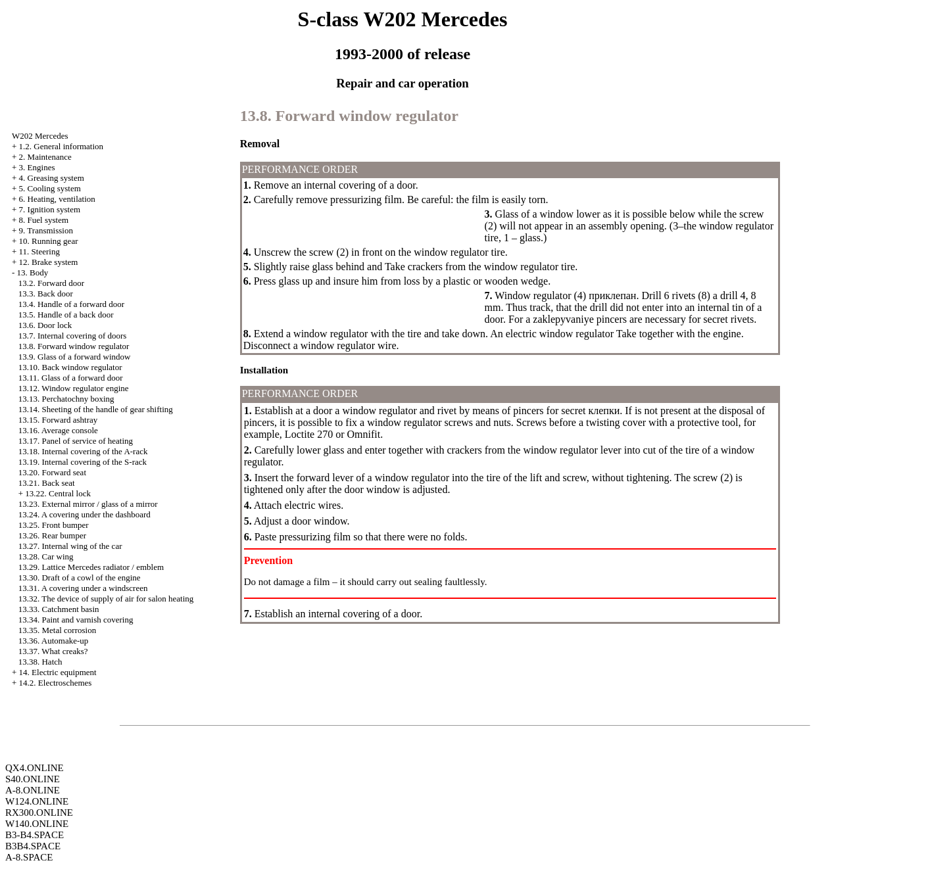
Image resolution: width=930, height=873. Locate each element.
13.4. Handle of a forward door (71, 304)
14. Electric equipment (58, 672)
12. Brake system (48, 262)
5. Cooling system (50, 188)
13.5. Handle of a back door (66, 314)
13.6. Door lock (45, 325)
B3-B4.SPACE (34, 835)
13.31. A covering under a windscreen (83, 588)
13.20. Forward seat (52, 472)
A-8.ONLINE (32, 790)
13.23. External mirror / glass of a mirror (88, 504)
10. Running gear (48, 241)
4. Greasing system (51, 178)
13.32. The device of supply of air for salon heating (106, 598)
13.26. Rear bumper (52, 535)
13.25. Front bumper (53, 525)
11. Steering (39, 251)
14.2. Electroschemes (55, 683)
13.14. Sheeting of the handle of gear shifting (95, 409)
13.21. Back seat (46, 483)
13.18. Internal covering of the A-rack (83, 451)
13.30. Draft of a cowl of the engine (79, 577)
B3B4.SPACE (33, 846)
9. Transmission (46, 230)
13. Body (33, 272)
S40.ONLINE (32, 779)
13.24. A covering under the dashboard (84, 514)
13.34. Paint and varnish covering (76, 620)
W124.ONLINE (36, 801)
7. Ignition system (50, 209)
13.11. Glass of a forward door (70, 378)
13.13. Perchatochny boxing (66, 399)
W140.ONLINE (36, 823)
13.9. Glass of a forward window (74, 357)
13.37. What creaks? (53, 651)
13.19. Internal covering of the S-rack (82, 462)
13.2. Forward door (51, 283)
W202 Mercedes (40, 136)
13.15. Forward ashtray (58, 420)
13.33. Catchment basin (58, 609)
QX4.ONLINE (34, 768)
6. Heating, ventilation (57, 199)
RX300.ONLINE (39, 812)
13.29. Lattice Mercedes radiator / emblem (91, 567)
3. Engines (37, 167)
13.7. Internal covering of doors (72, 336)
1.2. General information (61, 146)
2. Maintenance (45, 157)
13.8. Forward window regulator (74, 346)
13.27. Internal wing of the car (70, 546)
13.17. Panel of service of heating (75, 441)
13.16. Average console (58, 430)
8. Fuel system (43, 220)
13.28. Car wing (46, 556)
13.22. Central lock (58, 493)
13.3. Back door (45, 293)
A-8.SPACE (29, 857)
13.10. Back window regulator (70, 367)
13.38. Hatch (40, 662)
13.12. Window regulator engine (73, 388)
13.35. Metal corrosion (57, 630)
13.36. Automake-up (53, 641)
